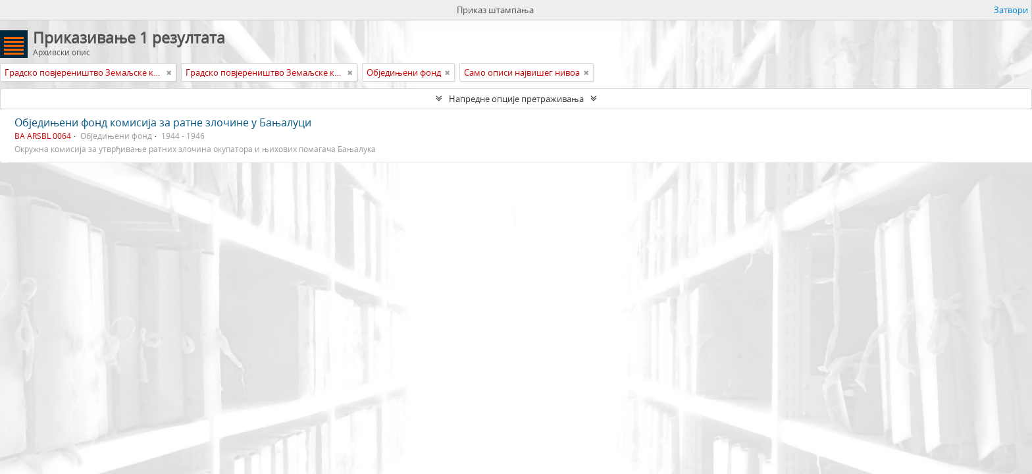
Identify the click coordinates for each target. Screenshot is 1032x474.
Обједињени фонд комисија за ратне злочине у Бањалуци (162, 122)
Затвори (1011, 10)
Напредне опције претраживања (516, 99)
